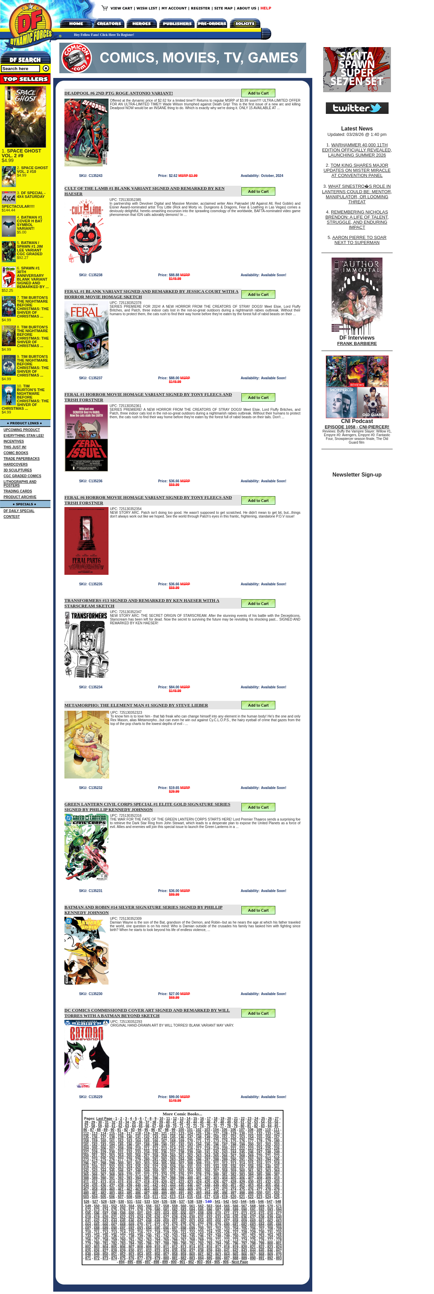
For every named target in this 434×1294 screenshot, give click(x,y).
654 (201, 1221)
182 (95, 1145)
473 (225, 1189)
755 (279, 1236)
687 (88, 1228)
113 (95, 1133)
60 (106, 1126)
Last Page (104, 1118)
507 (121, 1197)
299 (112, 1163)
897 (148, 1262)
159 (95, 1141)
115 (112, 1133)
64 (134, 1126)
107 (242, 1130)
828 (114, 1251)
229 (103, 1152)
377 (190, 1174)
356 (207, 1171)
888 (235, 1258)
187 (138, 1145)
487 (147, 1193)
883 (192, 1258)
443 (164, 1186)
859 (183, 1254)
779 (88, 1243)
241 (207, 1152)
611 (227, 1213)
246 (251, 1152)
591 (253, 1210)
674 (175, 1225)
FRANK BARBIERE (357, 343)
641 (88, 1221)
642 (97, 1221)
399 (181, 1178)
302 (138, 1163)
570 (270, 1206)
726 (227, 1232)
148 (199, 1137)
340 (268, 1167)
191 (173, 1145)
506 (112, 1197)
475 (242, 1189)
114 (103, 1133)
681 (235, 1225)
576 (123, 1210)
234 (147, 1152)
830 (131, 1251)
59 (100, 1126)
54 (263, 1122)
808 (140, 1247)
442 (155, 1186)
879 (157, 1258)
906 (226, 1262)
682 (244, 1225)
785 (140, 1243)
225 (268, 1148)
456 (277, 1186)
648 (149, 1221)
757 (97, 1239)
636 (244, 1217)
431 (259, 1182)
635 (235, 1217)
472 (216, 1189)
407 (251, 1178)
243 (225, 1152)
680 (227, 1225)
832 (149, 1251)
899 (165, 1262)
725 (218, 1232)
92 (126, 1130)
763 (149, 1239)
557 (157, 1206)
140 (129, 1137)
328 (164, 1167)
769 (201, 1239)
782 (114, 1243)
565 (227, 1206)
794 (218, 1243)
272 (277, 1156)
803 (97, 1247)
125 (199, 1133)
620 (105, 1217)
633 (218, 1217)
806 (123, 1247)
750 (235, 1236)
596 (97, 1213)
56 (276, 1122)
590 (244, 1210)
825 (88, 1251)
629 (183, 1217)
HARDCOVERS (16, 464)
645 (123, 1221)
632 (209, 1217)
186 (129, 1145)
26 (270, 1118)
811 (166, 1247)
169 (181, 1141)
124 (190, 1133)
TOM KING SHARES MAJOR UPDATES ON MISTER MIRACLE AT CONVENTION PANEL (357, 170)
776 (261, 1239)
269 (251, 1156)
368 (112, 1174)
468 (181, 1189)
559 (175, 1206)
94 (139, 1130)
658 (235, 1221)
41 (174, 1122)
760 (123, 1239)
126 (207, 1133)
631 (201, 1217)
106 (233, 1130)
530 (121, 1202)
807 (131, 1247)
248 (268, 1152)
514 (181, 1197)
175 (233, 1141)
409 (268, 1178)
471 (207, 1189)
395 (147, 1178)
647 (140, 1221)
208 (121, 1148)
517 (207, 1197)
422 (181, 1182)
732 (279, 1232)
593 (270, 1210)
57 (86, 1126)
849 (97, 1254)
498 (242, 1193)
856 (157, 1254)
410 (277, 1178)
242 (216, 1152)
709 (279, 1228)
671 (149, 1225)
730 (261, 1232)
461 (121, 1189)
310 (207, 1163)
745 (192, 1236)
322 (112, 1167)
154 (251, 1137)
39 (161, 1122)
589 (235, 1210)
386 (268, 1174)
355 (199, 1171)
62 (120, 1126)
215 (181, 1148)
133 (268, 1133)
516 (199, 1197)
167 (164, 1141)
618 (88, 1217)
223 (251, 1148)
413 (103, 1182)
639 (270, 1217)
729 (253, 1232)
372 (147, 1174)
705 (244, 1228)
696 (166, 1228)
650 (166, 1221)
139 (121, 1137)
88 (99, 1130)
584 (192, 1210)
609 (209, 1213)
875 (123, 1258)
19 (222, 1118)
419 (155, 1182)
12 (175, 1118)
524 (268, 1197)
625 (149, 1217)
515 (190, 1197)
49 (229, 1122)
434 (86, 1186)
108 (251, 1130)
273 (86, 1159)
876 (131, 1258)
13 (181, 1118)
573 (97, 1210)
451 (233, 1186)
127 (216, 1133)
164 (138, 1141)
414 (112, 1182)
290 (233, 1159)
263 (199, 1156)
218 (207, 1148)
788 (166, 1243)
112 (86, 1133)
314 (242, 1163)
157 (277, 1137)
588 (227, 1210)
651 (175, 1221)
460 (112, 1189)
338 (251, 1167)
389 (95, 1178)
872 (97, 1258)
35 (134, 1122)
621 (114, 1217)
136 (95, 1137)
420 (164, 1182)
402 (207, 1178)
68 (161, 1126)
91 (119, 1130)
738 (131, 1236)
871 (88, 1258)
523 (259, 1197)
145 (173, 1137)
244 (233, 1152)
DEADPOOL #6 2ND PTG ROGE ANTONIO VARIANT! (118, 93)
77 (222, 1126)
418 (147, 1182)
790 (183, 1243)
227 (86, 1152)
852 (123, 1254)
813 (183, 1247)
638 (261, 1217)
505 (103, 1197)
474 (233, 1189)
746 (201, 1236)
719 (166, 1232)
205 (95, 1148)
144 (164, 1137)
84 (270, 1126)
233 (138, 1152)
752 (253, 1236)
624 (140, 1217)
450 (225, 1186)
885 (209, 1258)
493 (199, 1193)
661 (261, 1221)
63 (127, 1126)
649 (157, 1221)
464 (147, 1189)
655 (209, 1221)
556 (149, 1206)
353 (181, 1171)
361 (251, 1171)
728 (244, 1232)
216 (190, 1148)
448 (207, 1186)
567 (244, 1206)
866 (244, 1254)
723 (201, 1232)
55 (270, 1122)
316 (259, 1163)
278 (129, 1159)
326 (147, 1167)
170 (190, 1141)
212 (155, 1148)
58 (93, 1126)
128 (225, 1133)
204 (86, 1148)
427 (225, 1182)
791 (192, 1243)
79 (236, 1126)
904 (208, 1262)
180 (277, 1141)
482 (103, 1193)
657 (227, 1221)
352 (173, 1171)
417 (138, 1182)
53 (256, 1122)
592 (261, 1210)
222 (242, 1148)
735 (105, 1236)
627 (166, 1217)
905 (217, 1262)
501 (268, 1193)
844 (253, 1251)
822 (261, 1247)
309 (199, 1163)
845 (261, 1251)
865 (235, 1254)
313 (233, 1163)
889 (244, 1258)
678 (209, 1225)
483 (112, 1193)
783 (123, 1243)
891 (261, 1258)
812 (175, 1247)
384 (251, 1174)
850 (105, 1254)
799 (261, 1243)
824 (279, 1247)
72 (188, 1126)
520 (233, 1197)
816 (209, 1247)
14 (188, 1118)
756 (88, 1239)
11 (168, 1118)
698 (183, 1228)
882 (183, 1258)
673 (166, 1225)
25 (263, 1118)
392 (121, 1178)
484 (121, 1193)
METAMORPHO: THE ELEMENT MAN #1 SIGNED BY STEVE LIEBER (136, 705)
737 (123, 1236)
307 (181, 1163)
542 (226, 1202)
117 (129, 1133)
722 (192, 1232)
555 (140, 1206)
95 (146, 1130)
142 (147, 1137)
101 (190, 1130)
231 (121, 1152)
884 (201, 1258)
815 (201, 1247)
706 (253, 1228)
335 (225, 1167)
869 (270, 1254)
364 (277, 1171)
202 (268, 1145)
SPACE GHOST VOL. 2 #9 (21, 153)
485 (129, 1193)
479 (277, 1189)
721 (183, 1232)
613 (244, 1213)
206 (103, 1148)
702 (218, 1228)
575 (114, 1210)
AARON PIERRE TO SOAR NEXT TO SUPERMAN (359, 240)
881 (175, 1258)
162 (121, 1141)
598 (114, 1213)
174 (225, 1141)
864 (227, 1254)
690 (114, 1228)
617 (279, 1213)
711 (97, 1232)
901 (182, 1262)
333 (207, 1167)
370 (129, 1174)
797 (244, 1243)
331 (190, 1167)
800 (270, 1243)
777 (270, 1239)
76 (215, 1126)
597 (105, 1213)
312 (225, 1163)
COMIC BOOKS (16, 453)
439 (129, 1186)
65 (140, 1126)
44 (195, 1122)
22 (242, 1118)
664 (88, 1225)
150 (216, 1137)
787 (157, 1243)
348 (138, 1171)
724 (209, 1232)
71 (181, 1126)
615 (261, 1213)
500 (259, 1193)
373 (155, 1174)
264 (207, 1156)
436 (103, 1186)
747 (209, 1236)
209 (129, 1148)
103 (207, 1130)
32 (113, 1122)
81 (249, 1126)
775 (253, 1239)
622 (123, 1217)
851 (114, 1254)
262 (190, 1156)
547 (270, 1202)
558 (166, 1206)
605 (175, 1213)
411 (86, 1182)
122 (173, 1133)
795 (227, 1243)
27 (276, 1118)
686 (279, 1225)
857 (166, 1254)
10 (161, 1118)
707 (261, 1228)
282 (164, 1159)
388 (86, 1178)
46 (208, 1122)
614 (253, 1213)
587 (218, 1210)
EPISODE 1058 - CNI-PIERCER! (357, 426)
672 (157, 1225)
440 (138, 1186)
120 (155, 1133)
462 (129, 1189)
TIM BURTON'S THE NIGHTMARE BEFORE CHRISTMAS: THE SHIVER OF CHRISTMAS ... (33, 307)
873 (105, 1258)
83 (263, 1126)
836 (183, 1251)
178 (259, 1141)
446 (190, 1186)
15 (195, 1118)
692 (131, 1228)
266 (225, 1156)
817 (218, 1247)
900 (174, 1262)
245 (242, 1152)
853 (131, 1254)
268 (242, 1156)
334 (216, 1167)
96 (153, 1130)
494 (207, 1193)
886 (218, 1258)
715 (131, 1232)
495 (216, 1193)
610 (218, 1213)
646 (131, 1221)
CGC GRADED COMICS (22, 476)
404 (225, 1178)
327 (155, 1167)
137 (103, 1137)
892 (270, 1258)
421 (173, 1182)
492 (190, 1193)
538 (191, 1202)
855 (149, 1254)
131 (251, 1133)
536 (173, 1202)
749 (227, 1236)
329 (173, 1167)
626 (157, 1217)
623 (131, 1217)
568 (253, 1206)
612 (235, 1213)
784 (131, 1243)
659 (244, 1221)
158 (86, 1141)
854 (140, 1254)
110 (268, 1130)
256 (138, 1156)
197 (225, 1145)
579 (149, 1210)
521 (242, 1197)
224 (259, 1148)
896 (139, 1262)
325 (138, 1167)
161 (112, 1141)
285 (190, 1159)
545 (252, 1202)
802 (88, 1247)
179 (268, 1141)
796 (235, 1243)
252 (103, 1156)
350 (155, 1171)
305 (164, 1163)
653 (192, 1221)
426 (216, 1182)
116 (121, 1133)
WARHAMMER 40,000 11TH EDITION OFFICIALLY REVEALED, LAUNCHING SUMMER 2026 (357, 150)
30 (100, 1122)
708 (270, 1228)
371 (138, 1174)
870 (279, 1254)
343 (95, 1171)
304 (155, 1163)
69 (168, 1126)
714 (123, 1232)
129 (233, 1133)
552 (114, 1206)
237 (173, 1152)
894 (122, 1262)
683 (253, 1225)
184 (112, 1145)
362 (259, 1171)
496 (225, 1193)
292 (251, 1159)
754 (270, 1236)
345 (112, 1171)
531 (130, 1202)
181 (86, 1145)
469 (190, 1189)
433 (277, 1182)
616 (270, 1213)
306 (173, 1163)
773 (235, 1239)
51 (242, 1122)
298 (103, 1163)
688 (97, 1228)
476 (251, 1189)
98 (167, 1130)
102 (198, 1130)
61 (113, 1126)
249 (277, 1152)
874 (114, 1258)
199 (242, 1145)
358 (225, 1171)
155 (259, 1137)
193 (190, 1145)
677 (201, 1225)
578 (140, 1210)
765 (166, 1239)
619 (97, 1217)
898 (156, 1262)
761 (131, 1239)
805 (114, 1247)
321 (103, 1167)
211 (147, 1148)
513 (173, 1197)
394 (138, 1178)
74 (201, 1126)
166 (155, 1141)
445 (181, 1186)
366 (95, 1174)
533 (147, 1202)
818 (227, 1247)
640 (279, 1217)
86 (85, 1130)
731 (270, 1232)
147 (190, 1137)
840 (218, 1251)
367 (103, 1174)
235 (155, 1152)
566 (235, 1206)
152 (233, 1137)
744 (183, 1236)
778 (279, 1239)
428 (233, 1182)
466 (164, 1189)
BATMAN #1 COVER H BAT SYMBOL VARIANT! (29, 222)
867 (253, 1254)
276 (112, 1159)
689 (105, 1228)
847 (279, 1251)
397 (164, 1178)
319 (86, 1167)
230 (112, 1152)
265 (216, 1156)
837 (192, 1251)
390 (103, 1178)
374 (164, 1174)
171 (199, 1141)
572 (88, 1210)
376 (181, 1174)
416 (129, 1182)
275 (103, 1159)
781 (105, 1243)
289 (225, 1159)
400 (190, 1178)
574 (105, 1210)
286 (199, 1159)
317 (268, 1163)
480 (86, 1193)
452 (242, 1186)
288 (216, 1159)
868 (261, 1254)
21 (236, 1118)
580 (157, 1210)
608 (201, 1213)
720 (175, 1232)
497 (233, 1193)
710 (88, 1232)
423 (190, 1182)
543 (235, 1202)
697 (175, 1228)
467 (173, 1189)
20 (229, 1118)
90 (112, 1130)
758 (105, 1239)
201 (259, 1145)
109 (259, 1130)
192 (181, 1145)
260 (173, 1156)
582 (175, 1210)
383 (242, 1174)
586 (209, 1210)
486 (138, 1193)
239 (190, 1152)
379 (207, 1174)
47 (215, 1122)
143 (155, 1137)
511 (155, 1197)
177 (251, 1141)
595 (88, 1213)
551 (105, 1206)
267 (233, 1156)
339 (259, 1167)
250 (86, 1156)
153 (242, 1137)
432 (268, 1182)
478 (268, 1189)
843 (244, 1251)
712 (105, 1232)
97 (160, 1130)
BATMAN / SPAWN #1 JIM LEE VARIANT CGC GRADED (30, 248)
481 (95, 1193)
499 (251, 1193)
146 (181, 1137)
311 (216, 1163)
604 (166, 1213)
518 (216, 1197)
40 (168, 1122)
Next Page (240, 1262)
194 (199, 1145)
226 (277, 1148)
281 (155, 1159)
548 (278, 1202)
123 (181, 1133)
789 (175, 1243)
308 (190, 1163)
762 (140, 1239)
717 (149, 1232)
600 (131, 1213)
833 (157, 1251)
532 (138, 1202)
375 (173, 1174)
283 (173, 1159)
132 (259, 1133)
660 (253, 1221)
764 (157, 1239)
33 (120, 1122)
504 (95, 1197)
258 (155, 1156)
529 (113, 1202)
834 (166, 1251)
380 (216, 1174)
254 (121, 1156)
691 (123, 1228)
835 (175, 1251)
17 (209, 1118)
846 (270, 1251)
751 (244, 1236)
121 (164, 1133)
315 (251, 1163)
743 (175, 1236)
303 (147, 1163)
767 (183, 1239)
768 (192, 1239)
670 (140, 1225)
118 (138, 1133)
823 (270, 1247)
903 (200, 1262)
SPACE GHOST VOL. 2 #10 (32, 170)
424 (199, 1182)
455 (268, 1186)
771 (218, 1239)
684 (261, 1225)
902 (191, 1262)
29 (93, 1122)
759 (114, 1239)
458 (95, 1189)
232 (129, 1152)
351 (164, 1171)
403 (216, 1178)
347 (129, 1171)
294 (268, 1159)
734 (97, 1236)
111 (276, 1130)
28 (86, 1122)
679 (218, 1225)
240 (199, 1152)
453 (251, 1186)
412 (95, 1182)
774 (244, 1239)
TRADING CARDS (18, 491)
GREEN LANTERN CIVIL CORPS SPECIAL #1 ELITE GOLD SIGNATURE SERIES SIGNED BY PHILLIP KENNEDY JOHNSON (147, 807)
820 (244, 1247)
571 (279, 1206)
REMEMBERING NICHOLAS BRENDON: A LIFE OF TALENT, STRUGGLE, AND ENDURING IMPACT (357, 219)
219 (216, 1148)
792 (201, 1243)
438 (121, 1186)
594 (279, 1210)
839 (209, 1251)
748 (218, 1236)
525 (277, 1197)
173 (216, 1141)
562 (201, 1206)
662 (270, 1221)
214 (173, 1148)
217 (199, 1148)
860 (192, 1254)
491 (181, 1193)
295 (277, 1159)
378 (199, 1174)
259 (164, 1156)
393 (129, 1178)
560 (183, 1206)
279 (138, 1159)
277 (121, 1159)
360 (242, 1171)
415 (121, 1182)
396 (155, 1178)
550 (97, 1206)
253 (112, 1156)
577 (131, 1210)
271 (268, 1156)
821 (253, 1247)
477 (259, 1189)
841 (227, 1251)
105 (225, 1130)
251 (95, 1156)
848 (88, 1254)
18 (215, 1118)
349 (147, 1171)
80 (242, 1126)
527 (95, 1202)
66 (147, 1126)
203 (277, 1145)
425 (207, 1182)
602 (149, 1213)
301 (129, 1163)
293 (259, 1159)
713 (114, 1232)
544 (243, 1202)
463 (138, 1189)
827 (105, 1251)
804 (105, 1247)
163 (129, 1141)
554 (131, 1206)
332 (199, 1167)
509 (138, 1197)
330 (181, 1167)
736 (114, 1236)
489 (164, 1193)
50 (236, 1122)
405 (233, 1178)
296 (86, 1163)
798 (253, 1243)
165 (147, 1141)
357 (216, 1171)
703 (227, 1228)
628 (175, 1217)
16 (202, 1118)
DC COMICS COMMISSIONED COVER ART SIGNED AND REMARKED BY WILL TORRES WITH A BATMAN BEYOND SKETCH (147, 1013)
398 (173, 1178)
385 (259, 1174)
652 (183, 1221)
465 (155, 1189)
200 (251, 1145)
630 (192, 1217)
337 (242, 1167)
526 (87, 1202)
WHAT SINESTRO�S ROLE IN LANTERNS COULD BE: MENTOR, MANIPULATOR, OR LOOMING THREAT (357, 194)
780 (97, 1243)
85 (276, 1126)
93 (133, 1130)
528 (104, 1202)
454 (259, 1186)
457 (86, 1189)
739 (140, 1236)
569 (261, 1206)
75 (208, 1126)
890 (253, 1258)
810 (157, 1247)
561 (192, 1206)
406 (242, 1178)
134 (277, 1133)
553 (123, 1206)
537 (182, 1202)
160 (103, 1141)
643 (105, 1221)
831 (140, 1251)
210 (138, 1148)
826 (97, 1251)
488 (155, 1193)
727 (235, 1232)
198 (233, 1145)
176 (242, 1141)
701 (209, 1228)
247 (259, 1152)
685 (270, 1225)
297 (95, 1163)
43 (188, 1122)
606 (183, 1213)
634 (227, 1217)
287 (207, 1159)
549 (88, 1206)
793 (209, 1243)
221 (233, 1148)
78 (229, 1126)
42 (181, 1122)
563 (209, 1206)
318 (277, 1163)
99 (173, 1130)
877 (140, 1258)
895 (130, 1262)
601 (140, 1213)
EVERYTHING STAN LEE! (24, 436)
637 (253, 1217)
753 (261, 1236)
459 (103, 1189)
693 (140, 1228)
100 (181, 1130)
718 (157, 1232)
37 (147, 1122)
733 (88, 1236)
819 (235, 1247)
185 (121, 1145)
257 (147, 1156)
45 (201, 1122)
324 (129, 1167)
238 (181, 1152)
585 (201, 1210)
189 (155, 1145)
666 (105, 1225)
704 (235, 1228)
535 (164, 1202)
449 (216, 1186)
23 (249, 1118)
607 (192, 1213)
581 (166, 1210)
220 (225, 1148)
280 (147, 1159)
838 (201, 1251)
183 (103, 1145)
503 (86, 1197)
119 (147, 1133)
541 (217, 1202)
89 (105, 1130)
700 (201, 1228)
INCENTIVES (14, 441)
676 (192, 1225)
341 (277, 1167)
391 (112, 1178)
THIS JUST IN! (15, 447)
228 (95, 1152)
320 (95, 1167)
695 (157, 1228)
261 (181, 1156)
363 (268, 1171)
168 (173, 1141)
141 (138, 1137)
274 (95, 1159)
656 (218, 1221)
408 (259, 1178)
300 (121, 1163)
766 (175, 1239)
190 (164, 1145)
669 (131, 1225)
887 (227, 1258)
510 (147, 1197)
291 (242, 1159)
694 (149, 1228)
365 (86, 1174)
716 (140, 1232)
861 (201, 1254)
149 (207, 1137)
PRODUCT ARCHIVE (20, 497)
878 (149, 1258)
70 (174, 1126)
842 (235, 1251)
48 (222, 1122)
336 (233, 1167)
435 (95, 1186)
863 (218, 1254)
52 (249, 1122)
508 (129, 1197)
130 (242, 1133)
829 (123, 1251)
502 (277, 1193)
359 (233, 1171)
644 (114, 1221)
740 (149, 1236)
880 (166, 1258)
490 (173, 1193)
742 (166, 1236)
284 (181, 1159)
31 (106, 1122)
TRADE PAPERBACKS (22, 459)
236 (164, 1152)
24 (256, 1118)
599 (123, 1213)
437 (112, 1186)
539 (199, 1202)
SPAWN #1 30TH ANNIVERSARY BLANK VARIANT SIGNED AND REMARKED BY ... (33, 277)
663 (279, 1221)
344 (103, 1171)
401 (199, 1178)
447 (199, 1186)
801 (279, 1243)
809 (149, 1247)
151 (225, 1137)
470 (199, 1189)
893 (279, 1258)
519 (225, 1197)
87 (92, 1130)
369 (121, 1174)
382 (233, 1174)
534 (156, 1202)
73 (195, 1126)
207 (112, 1148)
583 (183, 1210)
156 (268, 1137)
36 (140, 1122)
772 (227, 1239)
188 (147, 1145)
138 (112, 1137)
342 (86, 1171)
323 (121, 1167)
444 (173, 1186)
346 (121, 1171)
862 (209, 1254)
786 (149, 1243)
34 (127, 1122)
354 (190, 1171)
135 (86, 1137)
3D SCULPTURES (18, 470)
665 (97, 1225)
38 (154, 1122)
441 (147, 1186)
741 (157, 1236)
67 (154, 1126)
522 (251, 1197)
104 (216, 1130)
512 (164, 1197)
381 (225, 1174)
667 (114, 1225)
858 (175, 1254)
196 (216, 1145)
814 (192, 1247)
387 (277, 1174)
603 (157, 1213)
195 (207, 1145)
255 (129, 1156)
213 (164, 1148)
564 (218, 1206)
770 (209, 1239)
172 (207, 1141)
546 (261, 1202)
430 (251, 1182)
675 (183, 1225)
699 (192, 1228)
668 (123, 1225)
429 (242, 1182)
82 (256, 1126)
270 (259, 1156)
